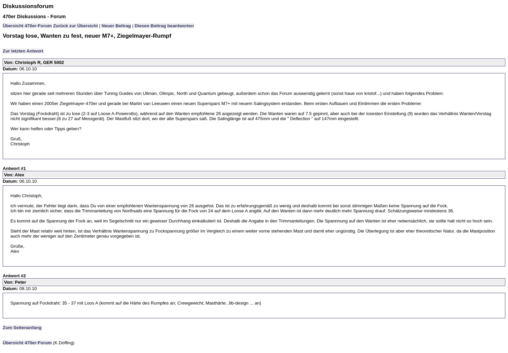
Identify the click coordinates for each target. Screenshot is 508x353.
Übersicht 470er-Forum (27, 25)
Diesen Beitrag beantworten (164, 25)
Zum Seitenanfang (22, 327)
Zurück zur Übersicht (75, 25)
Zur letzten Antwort (23, 51)
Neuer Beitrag (116, 25)
